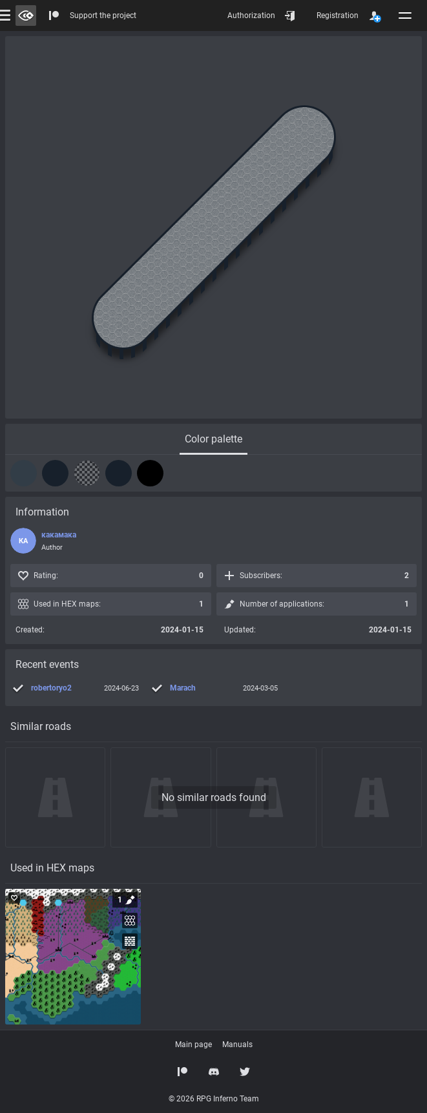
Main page (193, 1044)
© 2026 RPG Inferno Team (214, 1099)
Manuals (237, 1044)
